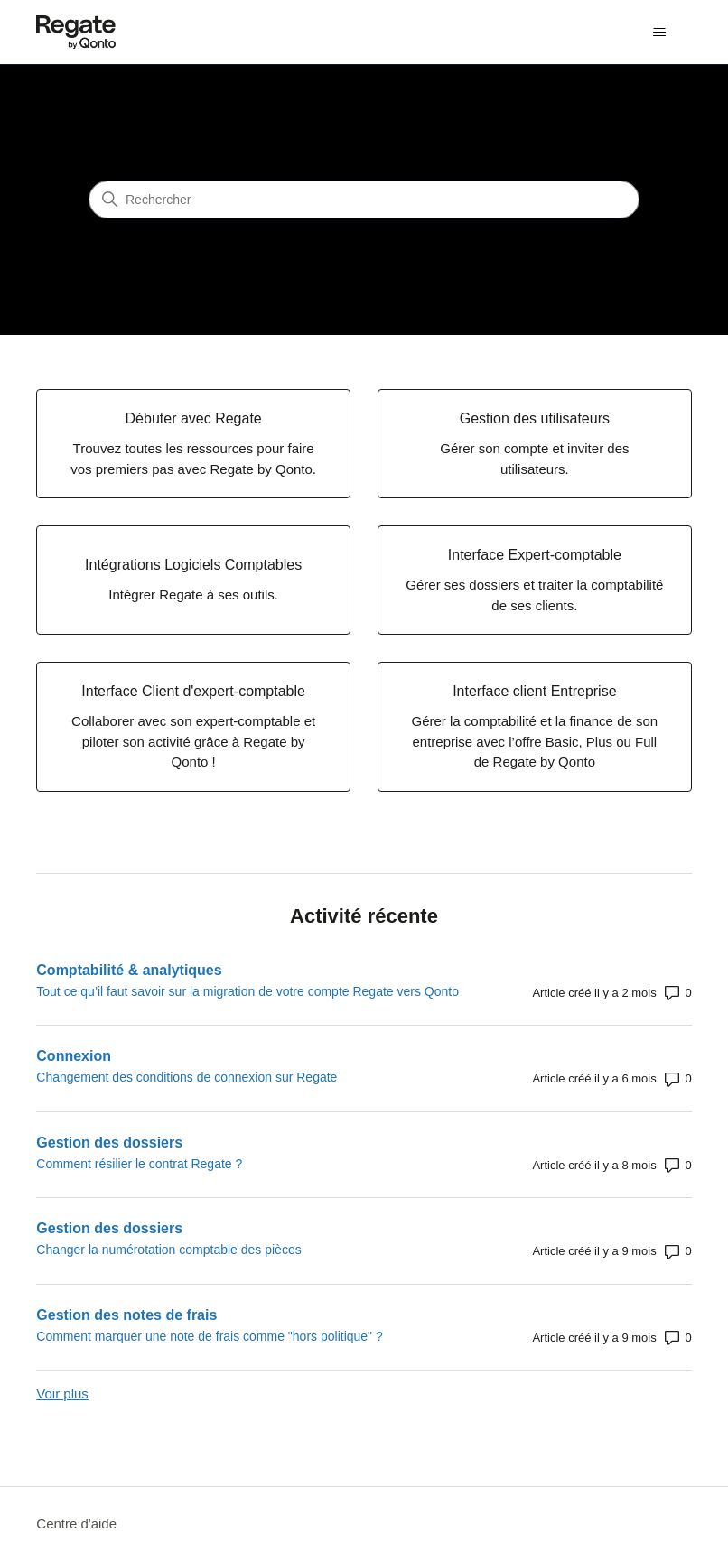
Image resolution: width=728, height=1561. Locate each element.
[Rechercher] (364, 199)
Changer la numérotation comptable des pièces (168, 1249)
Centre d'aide (76, 1523)
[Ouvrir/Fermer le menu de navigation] (660, 32)
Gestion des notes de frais (126, 1315)
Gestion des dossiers (109, 1142)
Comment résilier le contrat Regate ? (139, 1164)
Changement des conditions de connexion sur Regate (186, 1077)
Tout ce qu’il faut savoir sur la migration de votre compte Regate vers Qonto (247, 991)
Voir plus (62, 1393)
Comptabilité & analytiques (128, 970)
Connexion (73, 1056)
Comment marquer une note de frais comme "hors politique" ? (209, 1336)
